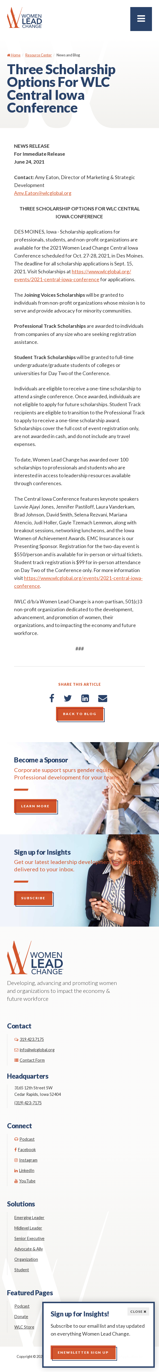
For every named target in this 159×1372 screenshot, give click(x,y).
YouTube (24, 1180)
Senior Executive (29, 1238)
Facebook (25, 1149)
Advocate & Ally (28, 1248)
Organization (26, 1259)
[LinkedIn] (85, 698)
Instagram (25, 1160)
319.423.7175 (29, 1039)
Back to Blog (79, 714)
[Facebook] (52, 698)
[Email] (103, 698)
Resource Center (38, 55)
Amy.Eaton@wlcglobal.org (42, 193)
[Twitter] (67, 698)
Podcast (24, 1139)
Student (21, 1269)
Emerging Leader (29, 1217)
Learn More (35, 806)
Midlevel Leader (28, 1228)
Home (14, 55)
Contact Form (29, 1060)
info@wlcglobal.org (34, 1049)
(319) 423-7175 (28, 1102)
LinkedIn (24, 1170)
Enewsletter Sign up (83, 1352)
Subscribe (33, 898)
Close (138, 1311)
